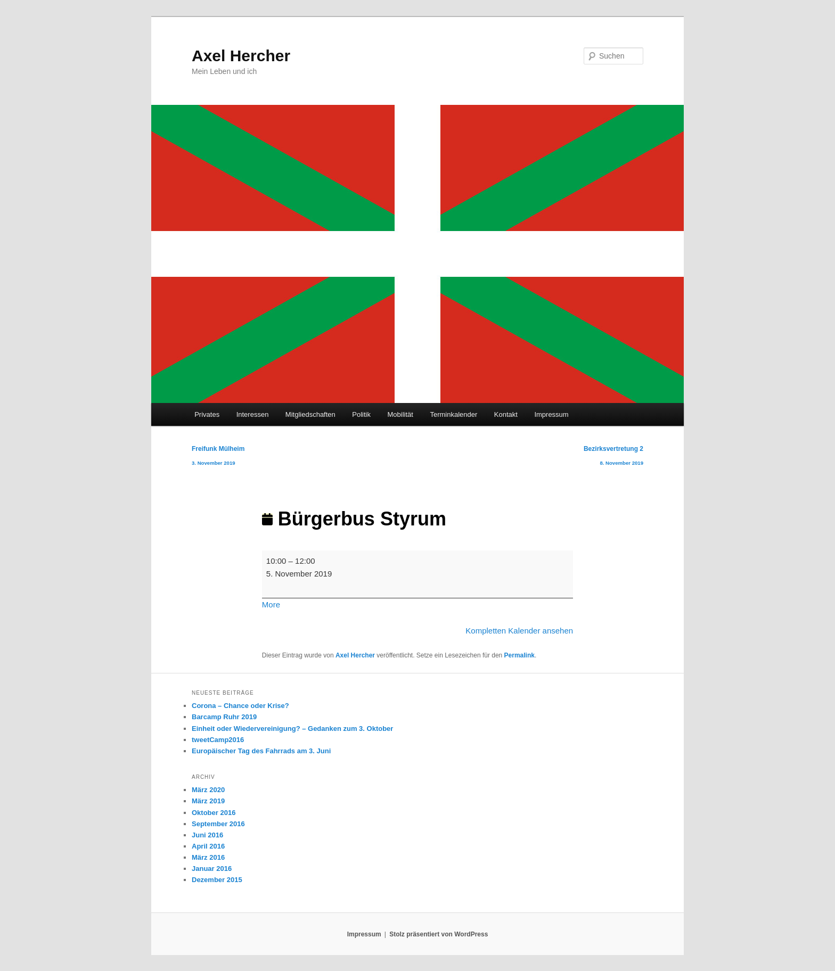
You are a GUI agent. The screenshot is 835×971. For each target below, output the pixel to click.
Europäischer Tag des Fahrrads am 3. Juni (261, 751)
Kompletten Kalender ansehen (519, 630)
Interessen (252, 414)
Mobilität (400, 414)
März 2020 (208, 790)
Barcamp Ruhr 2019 (224, 717)
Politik (361, 414)
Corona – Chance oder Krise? (240, 706)
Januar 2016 (212, 869)
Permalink (519, 655)
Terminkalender (453, 414)
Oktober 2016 (213, 813)
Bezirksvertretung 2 (613, 457)
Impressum (551, 414)
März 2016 (208, 857)
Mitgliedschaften (310, 414)
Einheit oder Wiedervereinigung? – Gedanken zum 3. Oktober (292, 729)
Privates (206, 414)
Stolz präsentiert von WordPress (438, 934)
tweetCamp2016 (218, 740)
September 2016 (218, 824)
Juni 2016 (207, 835)
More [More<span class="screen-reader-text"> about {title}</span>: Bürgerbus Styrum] (271, 604)
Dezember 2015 (217, 880)
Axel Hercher (241, 55)
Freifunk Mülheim (218, 457)
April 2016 (208, 846)
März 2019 (208, 801)
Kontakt (506, 414)
